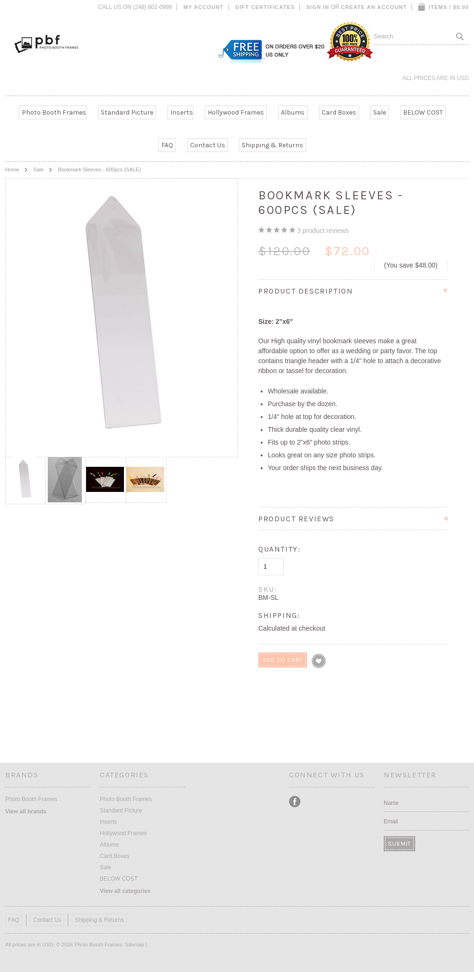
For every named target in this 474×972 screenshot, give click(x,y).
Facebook (295, 802)
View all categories (125, 891)
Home (12, 169)
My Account (204, 7)
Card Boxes (339, 112)
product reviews (323, 230)
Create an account (374, 7)
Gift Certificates (265, 7)
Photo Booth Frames (54, 112)
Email (391, 821)
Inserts (181, 112)
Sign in (317, 7)
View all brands (25, 811)
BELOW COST (423, 112)
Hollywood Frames (236, 112)
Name (391, 803)
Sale (379, 112)
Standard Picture (127, 112)
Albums (293, 112)
